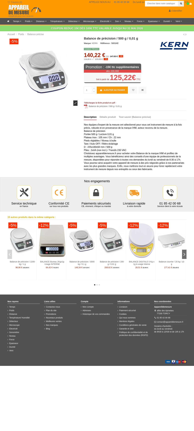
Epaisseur (13, 343)
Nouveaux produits (54, 318)
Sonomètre (14, 332)
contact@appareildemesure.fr (170, 322)
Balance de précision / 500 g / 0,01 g (103, 106)
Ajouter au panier (112, 90)
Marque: (87, 43)
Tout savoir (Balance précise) (135, 117)
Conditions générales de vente (133, 325)
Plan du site (51, 310)
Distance (13, 314)
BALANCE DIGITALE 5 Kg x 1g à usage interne (141, 263)
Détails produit (108, 117)
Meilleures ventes (54, 321)
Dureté (12, 347)
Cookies (123, 314)
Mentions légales (126, 321)
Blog (48, 329)
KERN (94, 43)
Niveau (12, 336)
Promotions (51, 314)
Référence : (105, 43)
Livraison (123, 307)
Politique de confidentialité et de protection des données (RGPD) (133, 333)
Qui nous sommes (127, 318)
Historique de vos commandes (96, 314)
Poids (11, 310)
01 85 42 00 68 (122, 2)
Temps (12, 307)
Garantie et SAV (126, 329)
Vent (11, 350)
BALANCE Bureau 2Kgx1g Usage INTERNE (52, 263)
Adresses (87, 310)
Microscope (14, 325)
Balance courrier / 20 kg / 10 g (171, 263)
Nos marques (52, 325)
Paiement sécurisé (127, 310)
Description (90, 117)
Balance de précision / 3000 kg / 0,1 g (82, 263)
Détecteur (13, 321)
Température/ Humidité (19, 318)
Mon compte (88, 307)
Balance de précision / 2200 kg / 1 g (22, 263)
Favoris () (15, 2)
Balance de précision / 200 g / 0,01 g (112, 263)
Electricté (13, 329)
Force (11, 339)
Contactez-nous (53, 307)
